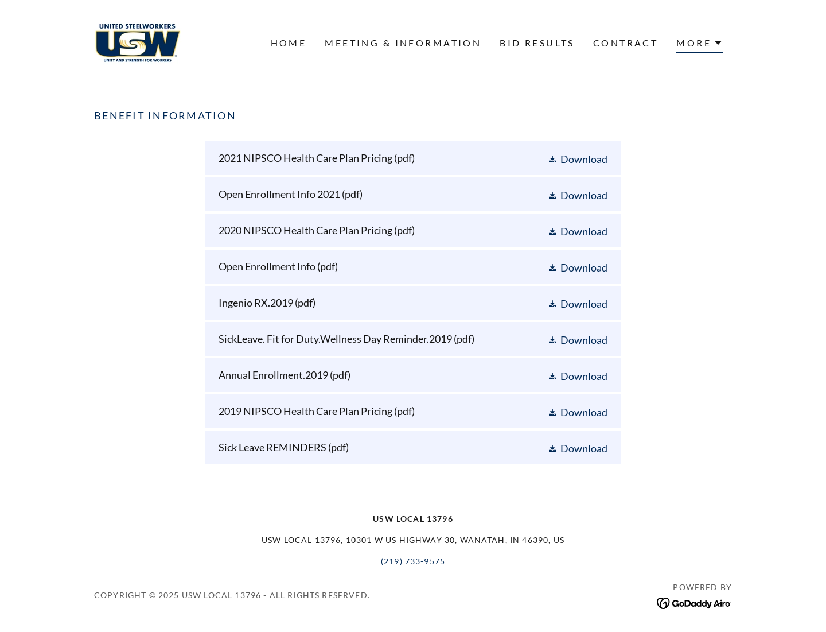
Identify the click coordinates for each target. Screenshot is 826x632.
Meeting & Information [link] (403, 42)
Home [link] (289, 42)
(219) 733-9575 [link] (413, 561)
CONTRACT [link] (625, 42)
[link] (138, 41)
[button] (699, 44)
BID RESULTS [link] (537, 42)
